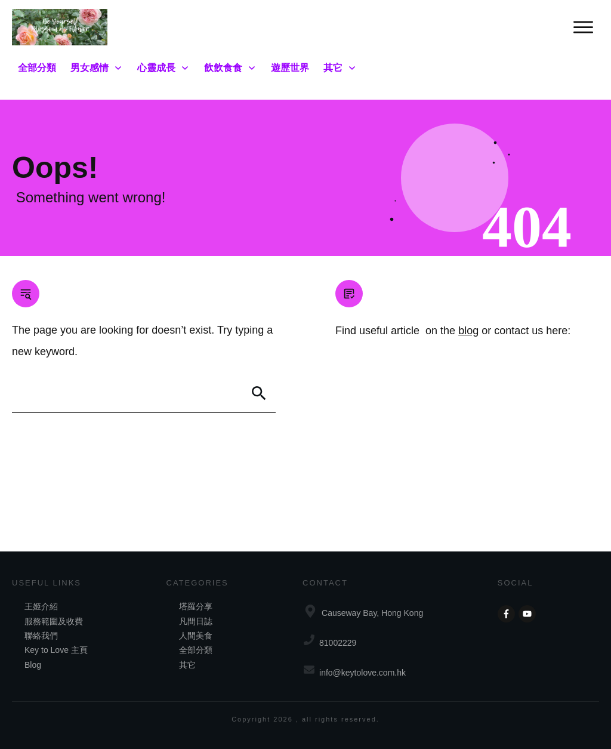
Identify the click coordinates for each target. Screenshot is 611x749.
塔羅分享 (195, 606)
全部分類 (195, 650)
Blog (32, 665)
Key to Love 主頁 (56, 650)
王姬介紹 (41, 606)
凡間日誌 (195, 621)
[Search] (259, 393)
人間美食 (195, 635)
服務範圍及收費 (53, 621)
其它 (187, 665)
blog (468, 331)
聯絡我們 (41, 635)
